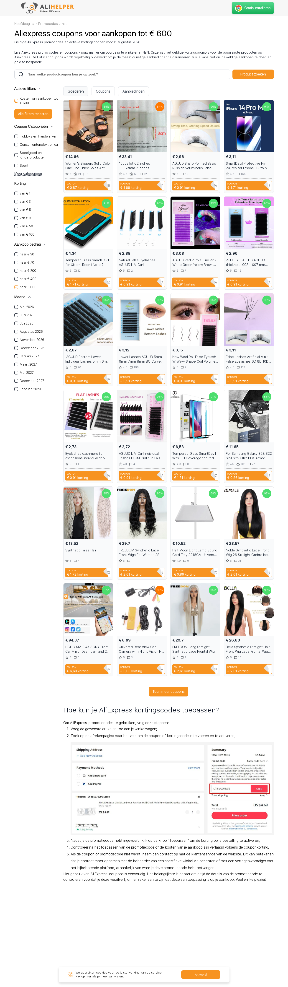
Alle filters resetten (33, 114)
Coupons (103, 91)
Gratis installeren (252, 8)
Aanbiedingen (133, 91)
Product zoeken (253, 74)
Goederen (76, 91)
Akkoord (201, 974)
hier (88, 976)
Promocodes (48, 24)
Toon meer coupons (168, 691)
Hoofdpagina (24, 24)
